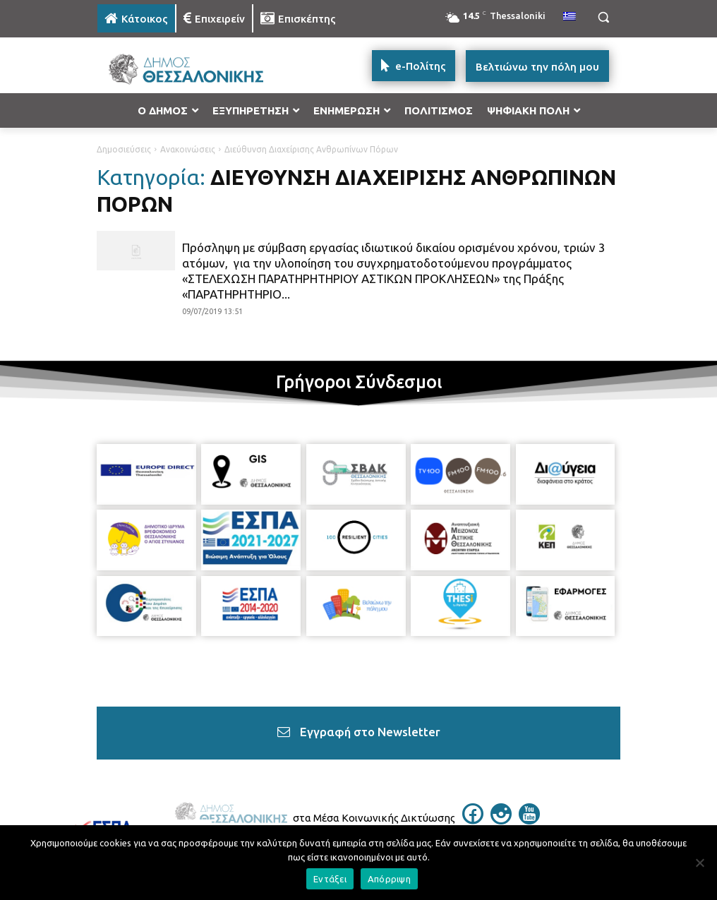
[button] (603, 17)
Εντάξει (330, 879)
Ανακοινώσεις (187, 149)
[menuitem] (569, 17)
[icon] (473, 820)
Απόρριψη (389, 879)
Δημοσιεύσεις (124, 149)
